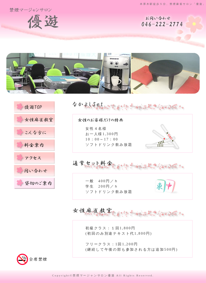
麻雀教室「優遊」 (162, 21)
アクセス (34, 158)
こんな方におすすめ (34, 132)
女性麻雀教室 (34, 119)
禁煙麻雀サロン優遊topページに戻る (45, 22)
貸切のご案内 (34, 183)
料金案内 (34, 145)
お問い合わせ (34, 170)
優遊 (34, 107)
